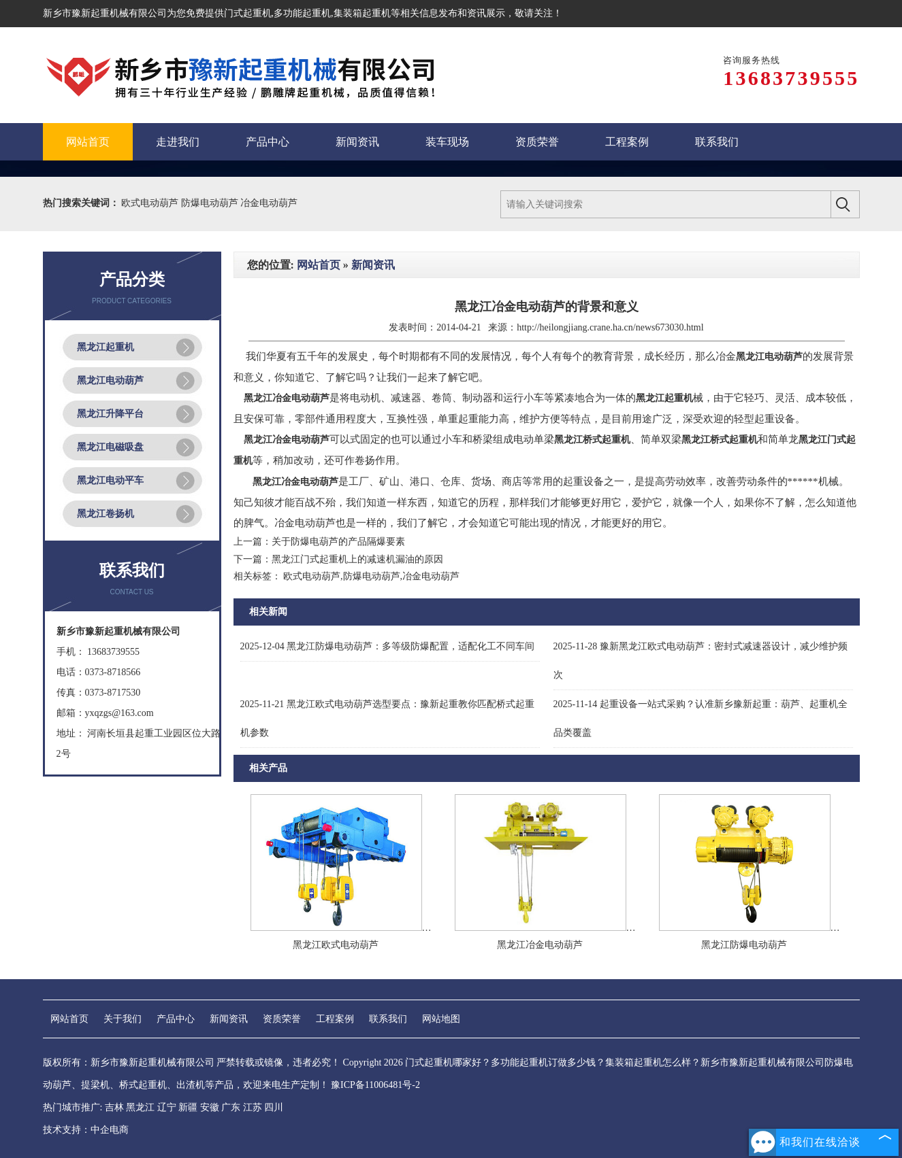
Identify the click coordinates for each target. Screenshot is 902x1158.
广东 (230, 1107)
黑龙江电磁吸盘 (110, 447)
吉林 (114, 1107)
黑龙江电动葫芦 (110, 380)
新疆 (187, 1107)
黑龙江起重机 (105, 347)
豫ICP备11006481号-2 (375, 1085)
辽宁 (166, 1107)
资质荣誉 (282, 1019)
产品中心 (176, 1019)
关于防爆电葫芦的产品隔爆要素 (338, 542)
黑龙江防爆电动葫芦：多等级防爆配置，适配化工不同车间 (387, 646)
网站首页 (318, 265)
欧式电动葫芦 (151, 203)
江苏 (252, 1107)
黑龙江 (140, 1107)
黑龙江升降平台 (110, 414)
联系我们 (388, 1019)
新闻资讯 (373, 265)
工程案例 (335, 1019)
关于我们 (122, 1019)
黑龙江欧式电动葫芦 (335, 945)
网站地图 (441, 1019)
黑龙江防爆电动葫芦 (744, 945)
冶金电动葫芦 (268, 203)
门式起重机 (248, 13)
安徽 (209, 1107)
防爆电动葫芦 (211, 203)
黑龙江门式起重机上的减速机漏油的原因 (357, 559)
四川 (273, 1107)
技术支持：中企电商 (86, 1130)
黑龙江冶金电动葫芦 (540, 945)
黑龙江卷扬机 (105, 514)
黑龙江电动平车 (110, 480)
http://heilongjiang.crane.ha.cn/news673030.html (610, 327)
